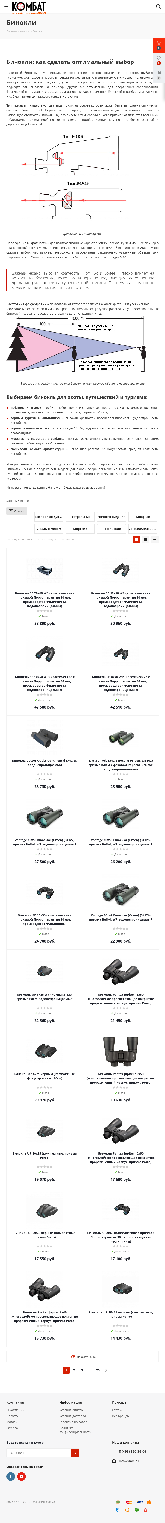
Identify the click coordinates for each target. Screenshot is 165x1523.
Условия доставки (72, 1416)
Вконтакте (10, 1476)
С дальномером (49, 529)
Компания (15, 1402)
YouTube (21, 1476)
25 (98, 1370)
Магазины (14, 1422)
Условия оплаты (71, 1410)
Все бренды (121, 1416)
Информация (70, 1402)
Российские (111, 529)
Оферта (12, 1428)
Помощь (119, 1402)
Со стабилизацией (143, 529)
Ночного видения (111, 517)
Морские (80, 529)
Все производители (49, 517)
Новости (12, 1416)
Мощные (143, 517)
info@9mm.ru (129, 1461)
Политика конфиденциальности (75, 1430)
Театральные (80, 517)
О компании (15, 1410)
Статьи (117, 1410)
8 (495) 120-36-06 (132, 1451)
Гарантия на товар (73, 1422)
